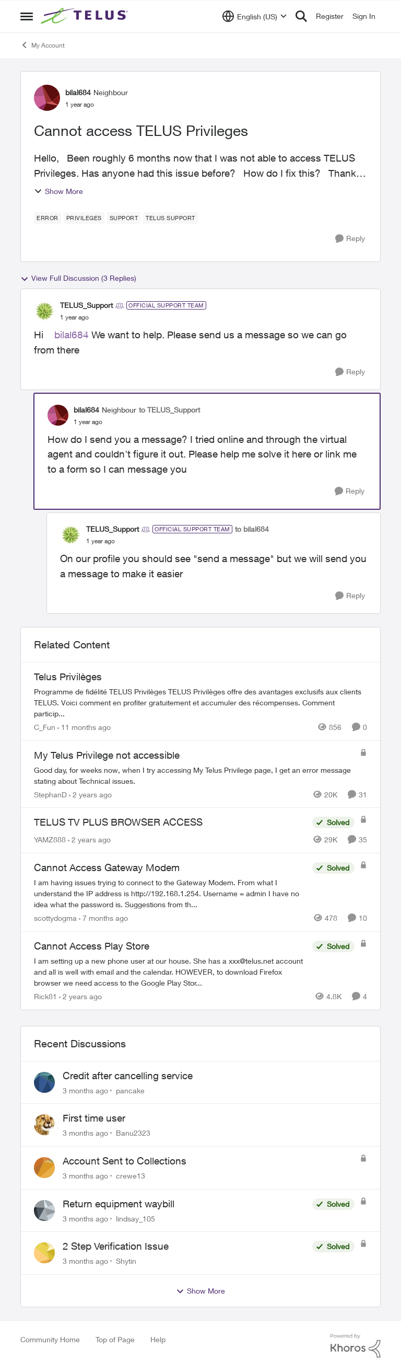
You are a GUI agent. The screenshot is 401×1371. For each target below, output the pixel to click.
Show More (58, 191)
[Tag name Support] (124, 218)
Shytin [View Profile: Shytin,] (126, 1260)
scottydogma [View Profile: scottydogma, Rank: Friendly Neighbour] (55, 917)
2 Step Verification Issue (116, 1246)
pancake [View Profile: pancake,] (130, 1090)
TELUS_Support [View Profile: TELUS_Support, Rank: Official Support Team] (86, 305)
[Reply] (350, 239)
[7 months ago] (103, 917)
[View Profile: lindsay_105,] (44, 1210)
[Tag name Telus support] (170, 218)
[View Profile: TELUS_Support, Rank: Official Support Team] (44, 311)
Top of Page (115, 1339)
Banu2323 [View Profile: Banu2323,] (133, 1132)
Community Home (50, 1339)
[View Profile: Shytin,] (44, 1252)
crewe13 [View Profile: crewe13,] (130, 1175)
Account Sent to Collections (124, 1161)
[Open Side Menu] (26, 16)
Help (158, 1339)
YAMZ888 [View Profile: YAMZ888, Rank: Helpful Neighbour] (50, 839)
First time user (94, 1118)
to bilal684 (252, 528)
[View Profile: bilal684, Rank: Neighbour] (47, 98)
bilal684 (71, 334)
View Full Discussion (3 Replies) (78, 278)
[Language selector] (254, 16)
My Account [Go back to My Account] (42, 45)
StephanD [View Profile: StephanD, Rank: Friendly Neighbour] (50, 794)
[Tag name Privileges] (84, 218)
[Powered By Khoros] (356, 1346)
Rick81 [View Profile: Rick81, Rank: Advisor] (45, 996)
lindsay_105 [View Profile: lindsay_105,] (135, 1218)
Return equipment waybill (118, 1203)
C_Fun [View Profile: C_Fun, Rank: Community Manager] (44, 727)
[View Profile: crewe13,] (44, 1167)
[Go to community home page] (86, 16)
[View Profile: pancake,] (44, 1082)
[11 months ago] (84, 727)
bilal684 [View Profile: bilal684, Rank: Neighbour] (78, 92)
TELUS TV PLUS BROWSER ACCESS (118, 822)
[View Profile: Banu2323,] (44, 1124)
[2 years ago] (90, 794)
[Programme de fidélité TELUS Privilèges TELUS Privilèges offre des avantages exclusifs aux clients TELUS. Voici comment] (200, 702)
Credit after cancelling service (128, 1075)
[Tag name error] (47, 218)
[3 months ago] (85, 1089)
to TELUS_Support (169, 409)
